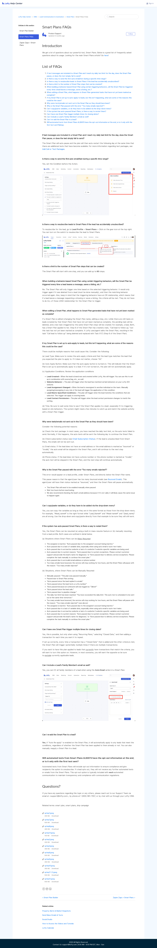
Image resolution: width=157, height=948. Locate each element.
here (106, 55)
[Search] (122, 17)
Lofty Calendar (48, 928)
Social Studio (47, 919)
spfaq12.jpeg (50, 879)
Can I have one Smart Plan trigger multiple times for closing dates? (73, 114)
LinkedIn (50, 888)
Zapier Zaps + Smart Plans (28, 44)
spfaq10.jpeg (50, 866)
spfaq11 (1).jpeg (51, 872)
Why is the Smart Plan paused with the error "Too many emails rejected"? (75, 106)
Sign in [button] (151, 3)
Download (55, 816)
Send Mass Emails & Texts (52, 915)
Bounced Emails (114, 479)
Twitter (47, 888)
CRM (35, 17)
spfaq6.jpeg (49, 853)
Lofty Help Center (24, 17)
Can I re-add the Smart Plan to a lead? (62, 120)
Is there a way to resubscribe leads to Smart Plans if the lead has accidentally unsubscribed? (83, 81)
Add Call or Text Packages (53, 149)
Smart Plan (70, 17)
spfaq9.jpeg (49, 859)
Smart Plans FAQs (26, 37)
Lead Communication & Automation (52, 17)
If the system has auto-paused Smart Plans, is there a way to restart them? (76, 111)
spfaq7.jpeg (49, 820)
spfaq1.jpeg (49, 813)
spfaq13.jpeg (50, 833)
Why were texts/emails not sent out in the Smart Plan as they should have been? (78, 103)
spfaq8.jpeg (49, 826)
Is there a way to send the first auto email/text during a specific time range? (76, 79)
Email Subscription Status (84, 439)
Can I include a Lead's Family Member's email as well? (68, 117)
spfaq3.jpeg (49, 846)
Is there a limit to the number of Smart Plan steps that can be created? (74, 84)
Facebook (43, 888)
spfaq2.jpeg (49, 839)
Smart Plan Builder (27, 31)
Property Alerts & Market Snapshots (56, 911)
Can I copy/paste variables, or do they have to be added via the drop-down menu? (79, 109)
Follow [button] (130, 34)
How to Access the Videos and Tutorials (58, 924)
